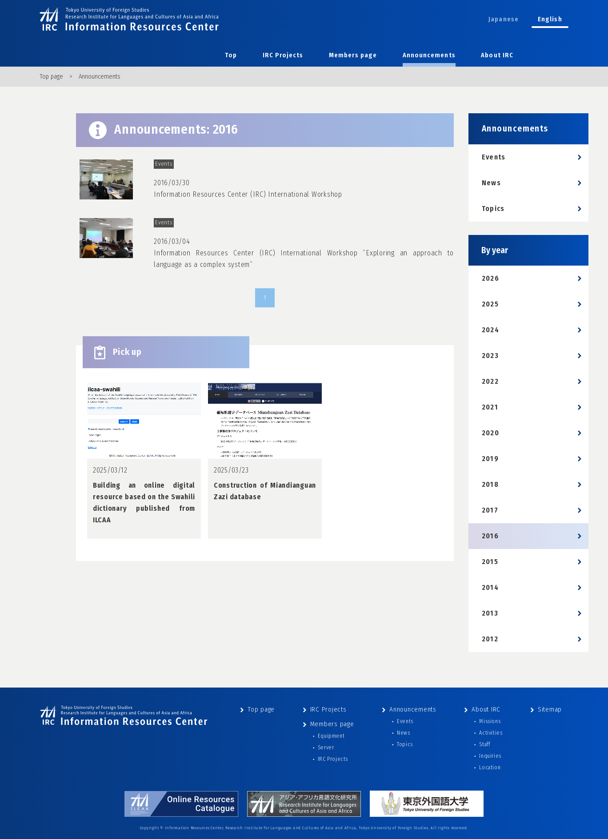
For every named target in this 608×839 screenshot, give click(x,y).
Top (231, 55)
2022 (490, 381)
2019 (490, 458)
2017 (490, 510)
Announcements (429, 55)
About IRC (497, 55)
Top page (51, 76)
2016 (490, 536)
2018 (490, 484)
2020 (490, 433)
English (550, 19)
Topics (493, 208)
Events (493, 157)
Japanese (503, 19)
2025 (490, 304)
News (491, 183)
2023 (490, 355)
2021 (490, 407)
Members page (353, 55)
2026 (490, 278)
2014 (490, 587)
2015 (490, 561)
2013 (490, 613)
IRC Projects (283, 55)
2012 (490, 639)
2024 (490, 330)
